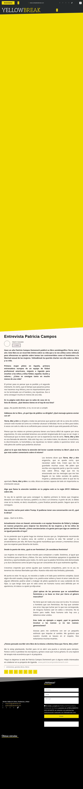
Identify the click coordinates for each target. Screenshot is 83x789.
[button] (18, 2)
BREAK (32, 10)
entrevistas (10, 667)
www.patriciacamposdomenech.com (53, 662)
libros (27, 667)
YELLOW (13, 10)
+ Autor (16, 345)
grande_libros (19, 667)
